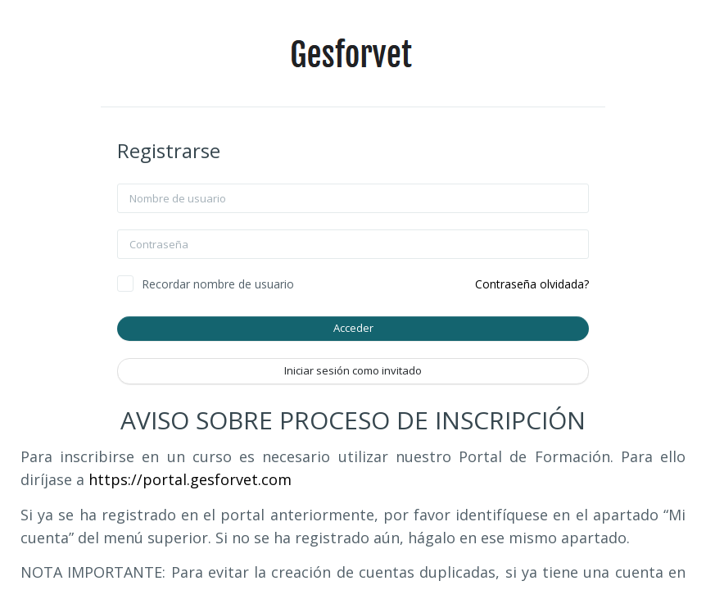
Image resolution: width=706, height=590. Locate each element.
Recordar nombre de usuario (218, 284)
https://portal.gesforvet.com (190, 479)
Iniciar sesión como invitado (353, 370)
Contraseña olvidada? (532, 284)
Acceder (353, 327)
